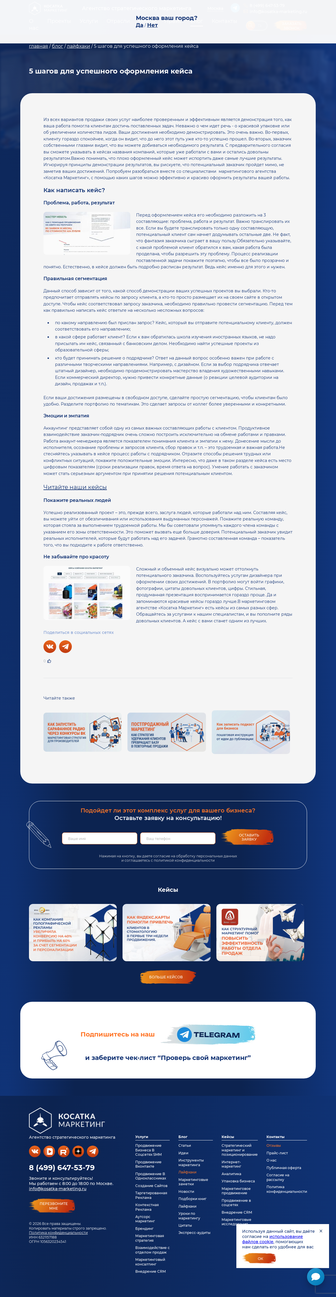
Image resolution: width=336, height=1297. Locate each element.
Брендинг (144, 1228)
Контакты (275, 1137)
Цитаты (185, 1225)
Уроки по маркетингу (189, 1215)
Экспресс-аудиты (194, 1232)
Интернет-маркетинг (231, 1164)
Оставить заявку (249, 837)
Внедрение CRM (150, 1271)
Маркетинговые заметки (193, 1181)
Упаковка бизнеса (238, 1181)
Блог (182, 1137)
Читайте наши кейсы (75, 487)
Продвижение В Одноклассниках (150, 1176)
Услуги (141, 1137)
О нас (271, 1160)
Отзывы (273, 1145)
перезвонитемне (54, 1206)
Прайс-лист (277, 1153)
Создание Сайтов (151, 1186)
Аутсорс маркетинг (145, 1219)
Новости (186, 1191)
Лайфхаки (187, 1172)
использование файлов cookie (272, 1239)
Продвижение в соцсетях (236, 1202)
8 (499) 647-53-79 (62, 1167)
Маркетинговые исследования (236, 1221)
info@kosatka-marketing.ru (57, 1188)
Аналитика (231, 1174)
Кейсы (228, 1137)
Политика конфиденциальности (58, 1232)
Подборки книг (192, 1199)
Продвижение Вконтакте (148, 1164)
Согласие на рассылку (277, 1177)
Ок (260, 1258)
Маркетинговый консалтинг (150, 1261)
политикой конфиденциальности (184, 860)
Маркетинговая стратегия (149, 1238)
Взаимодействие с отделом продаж (152, 1249)
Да (139, 25)
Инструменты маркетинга (191, 1162)
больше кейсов (166, 977)
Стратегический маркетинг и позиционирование (240, 1150)
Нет (152, 25)
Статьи (184, 1145)
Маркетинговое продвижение (236, 1190)
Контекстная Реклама (147, 1207)
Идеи (183, 1153)
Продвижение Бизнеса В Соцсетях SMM (148, 1150)
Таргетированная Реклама (151, 1195)
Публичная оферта (283, 1168)
